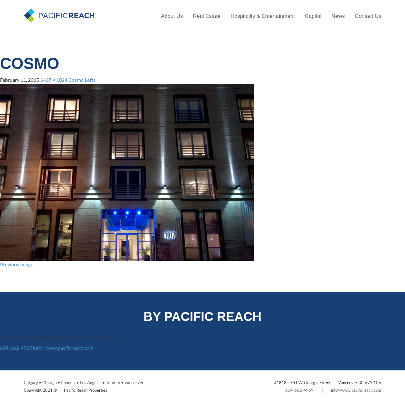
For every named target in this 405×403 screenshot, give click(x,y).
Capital (313, 16)
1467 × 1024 (53, 80)
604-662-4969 (16, 348)
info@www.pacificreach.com (63, 348)
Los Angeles (91, 382)
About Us (172, 16)
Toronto (113, 382)
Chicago (49, 382)
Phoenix (68, 382)
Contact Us (368, 16)
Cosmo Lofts (82, 80)
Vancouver (134, 382)
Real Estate (207, 16)
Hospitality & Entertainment (262, 16)
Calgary (31, 382)
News (338, 16)
